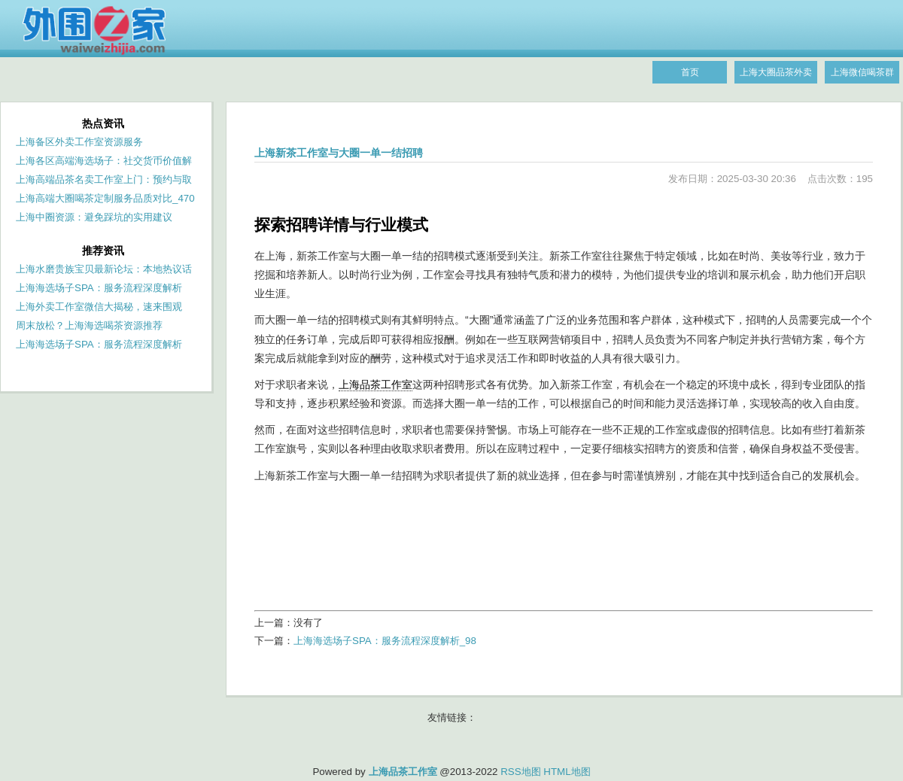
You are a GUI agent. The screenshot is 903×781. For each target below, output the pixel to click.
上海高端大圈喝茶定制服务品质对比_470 (105, 198)
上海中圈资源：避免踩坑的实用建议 (94, 217)
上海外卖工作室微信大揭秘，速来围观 (99, 306)
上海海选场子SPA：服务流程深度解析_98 (384, 640)
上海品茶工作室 (375, 384)
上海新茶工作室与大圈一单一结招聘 (338, 153)
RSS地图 (520, 771)
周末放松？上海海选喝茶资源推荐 (89, 325)
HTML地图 (566, 771)
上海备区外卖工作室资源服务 (79, 141)
